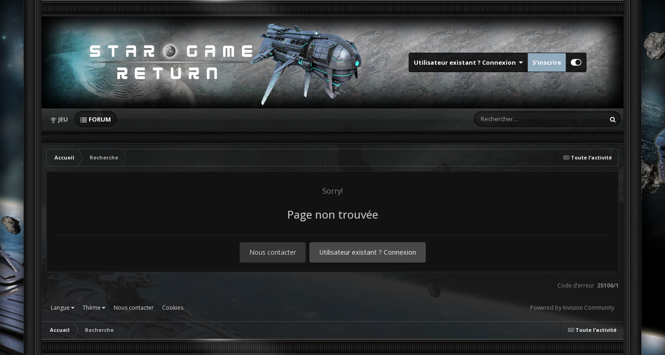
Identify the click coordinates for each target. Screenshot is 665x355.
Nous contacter (272, 252)
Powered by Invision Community (572, 308)
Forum (100, 119)
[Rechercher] (512, 119)
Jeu (63, 119)
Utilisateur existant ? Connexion (468, 62)
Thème (94, 308)
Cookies (172, 308)
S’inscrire (546, 62)
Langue (62, 308)
